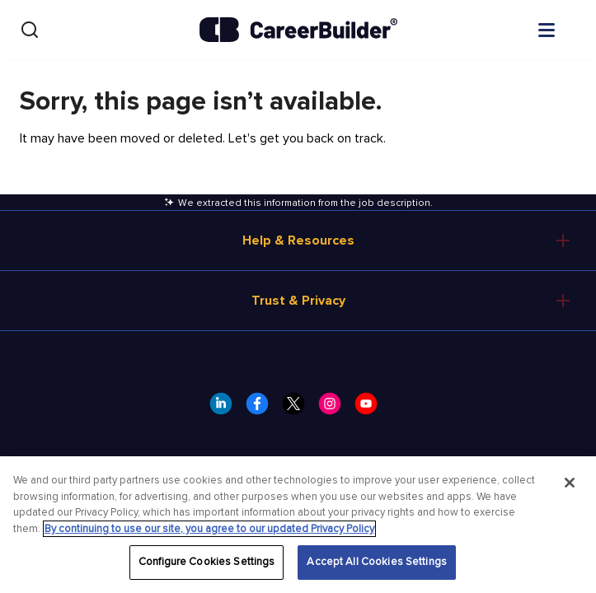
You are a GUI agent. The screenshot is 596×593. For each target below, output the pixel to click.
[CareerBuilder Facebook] (262, 408)
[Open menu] (563, 29)
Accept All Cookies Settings (377, 561)
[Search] (30, 30)
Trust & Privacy (298, 300)
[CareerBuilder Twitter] (298, 408)
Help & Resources (298, 240)
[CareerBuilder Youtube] (371, 408)
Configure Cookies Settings (206, 561)
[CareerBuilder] (298, 29)
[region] (298, 524)
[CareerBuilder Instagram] (335, 408)
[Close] (569, 483)
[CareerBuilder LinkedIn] (226, 408)
